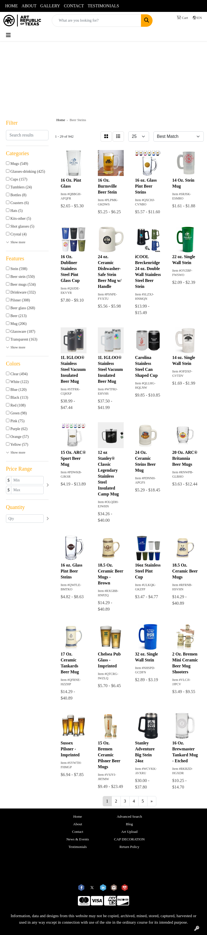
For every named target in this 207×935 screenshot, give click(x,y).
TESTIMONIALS (103, 6)
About (77, 824)
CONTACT (74, 6)
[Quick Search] (96, 20)
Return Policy (129, 847)
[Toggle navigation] (8, 35)
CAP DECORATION (129, 839)
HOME (11, 6)
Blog (129, 824)
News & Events (77, 839)
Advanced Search (129, 816)
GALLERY (50, 6)
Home (77, 816)
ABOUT (29, 6)
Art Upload (129, 832)
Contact (77, 832)
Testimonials (77, 847)
